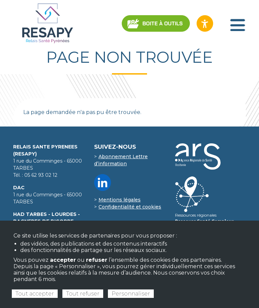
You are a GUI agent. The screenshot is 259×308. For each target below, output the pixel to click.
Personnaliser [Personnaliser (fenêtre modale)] (131, 293)
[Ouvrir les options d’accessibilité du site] (205, 23)
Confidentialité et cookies (129, 207)
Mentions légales (119, 200)
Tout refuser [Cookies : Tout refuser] (82, 293)
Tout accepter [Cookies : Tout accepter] (35, 293)
